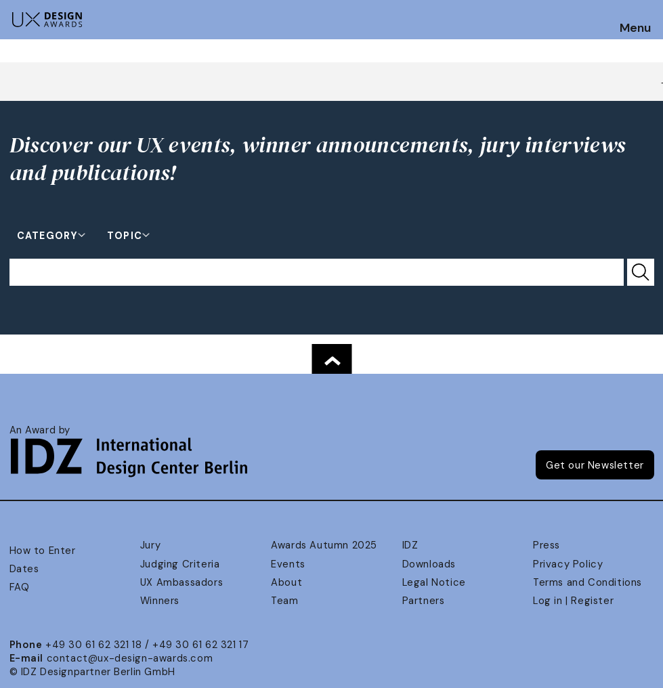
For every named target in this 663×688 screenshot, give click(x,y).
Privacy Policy (568, 564)
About (286, 582)
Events (288, 564)
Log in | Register (573, 600)
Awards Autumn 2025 (324, 545)
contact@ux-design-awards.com (130, 658)
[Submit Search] (640, 272)
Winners (159, 600)
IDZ (410, 545)
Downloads (429, 564)
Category (47, 235)
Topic (124, 235)
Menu (635, 28)
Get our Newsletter (595, 465)
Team (284, 600)
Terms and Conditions (587, 582)
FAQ (19, 587)
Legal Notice (434, 582)
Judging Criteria (179, 564)
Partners (423, 600)
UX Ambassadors (181, 582)
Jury (150, 545)
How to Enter (42, 550)
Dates (24, 569)
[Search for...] (316, 272)
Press (546, 545)
